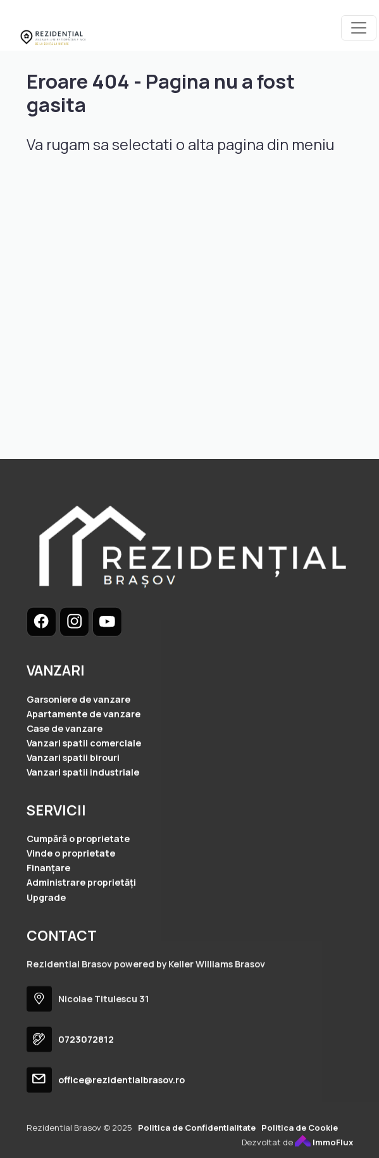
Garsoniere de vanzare (78, 729)
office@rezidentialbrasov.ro (121, 1110)
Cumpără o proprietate (78, 869)
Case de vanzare (65, 758)
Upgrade (46, 927)
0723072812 (86, 1070)
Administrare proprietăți (81, 913)
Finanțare (48, 898)
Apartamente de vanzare (83, 744)
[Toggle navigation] (358, 28)
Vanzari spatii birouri (73, 787)
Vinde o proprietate (71, 884)
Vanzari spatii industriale (83, 802)
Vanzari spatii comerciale (84, 773)
